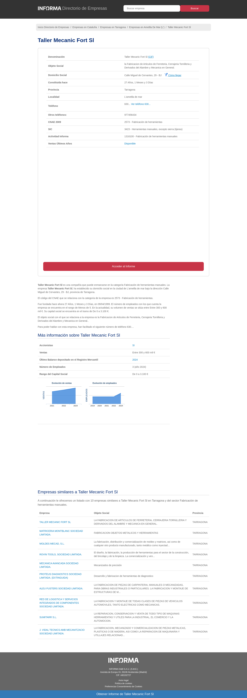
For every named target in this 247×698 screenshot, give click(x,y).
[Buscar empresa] (152, 8)
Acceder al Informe (123, 266)
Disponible (130, 143)
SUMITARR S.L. (48, 617)
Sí (133, 345)
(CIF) (151, 56)
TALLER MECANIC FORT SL (55, 522)
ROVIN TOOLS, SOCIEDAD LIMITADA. (60, 554)
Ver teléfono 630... (141, 104)
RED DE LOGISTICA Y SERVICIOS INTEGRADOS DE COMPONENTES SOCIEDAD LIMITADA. (59, 603)
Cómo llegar (172, 75)
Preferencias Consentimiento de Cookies (123, 686)
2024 (135, 359)
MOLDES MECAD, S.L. (51, 543)
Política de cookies (123, 683)
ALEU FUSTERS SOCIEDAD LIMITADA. (61, 588)
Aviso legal (123, 680)
